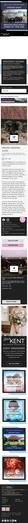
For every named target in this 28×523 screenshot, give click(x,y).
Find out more (13, 240)
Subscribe (17, 499)
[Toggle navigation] (25, 33)
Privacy (4, 502)
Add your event (14, 363)
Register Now (13, 245)
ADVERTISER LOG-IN (6, 505)
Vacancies (4, 501)
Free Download (19, 501)
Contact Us (5, 499)
